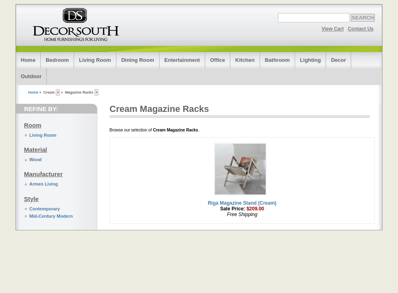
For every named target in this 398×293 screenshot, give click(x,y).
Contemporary (44, 208)
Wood (35, 159)
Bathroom (277, 60)
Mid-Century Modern (51, 216)
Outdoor (31, 76)
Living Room (95, 60)
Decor (338, 60)
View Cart (332, 29)
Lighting (310, 60)
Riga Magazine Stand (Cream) (242, 203)
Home (28, 60)
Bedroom (57, 60)
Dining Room (137, 60)
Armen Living (43, 183)
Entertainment (182, 60)
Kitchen (245, 60)
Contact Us (361, 29)
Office (217, 60)
